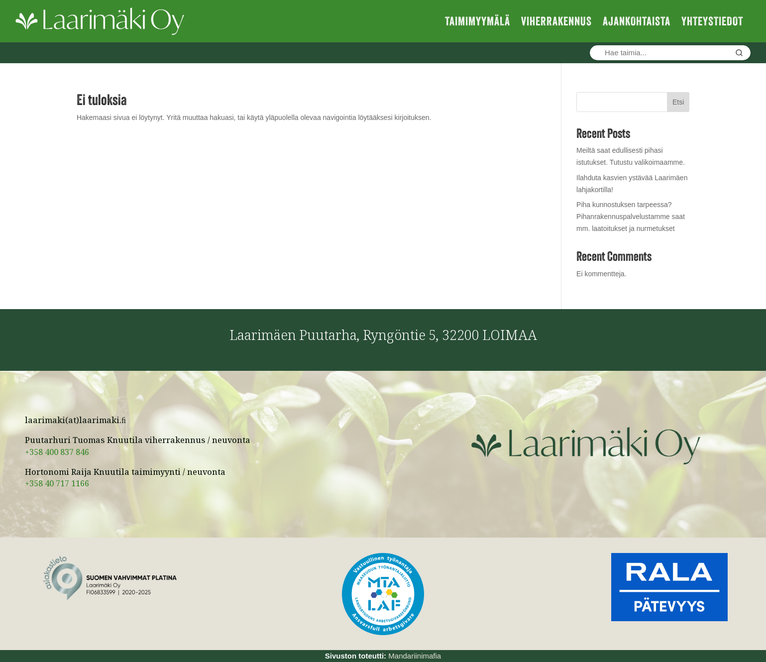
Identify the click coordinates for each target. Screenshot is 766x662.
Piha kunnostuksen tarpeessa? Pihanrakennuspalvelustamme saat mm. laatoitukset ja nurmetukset (630, 216)
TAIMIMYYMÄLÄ (477, 21)
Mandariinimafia (414, 656)
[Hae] (739, 52)
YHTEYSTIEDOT (712, 21)
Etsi (678, 102)
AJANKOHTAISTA (636, 21)
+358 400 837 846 (57, 453)
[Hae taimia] (659, 52)
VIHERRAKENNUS (556, 21)
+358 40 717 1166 (57, 485)
